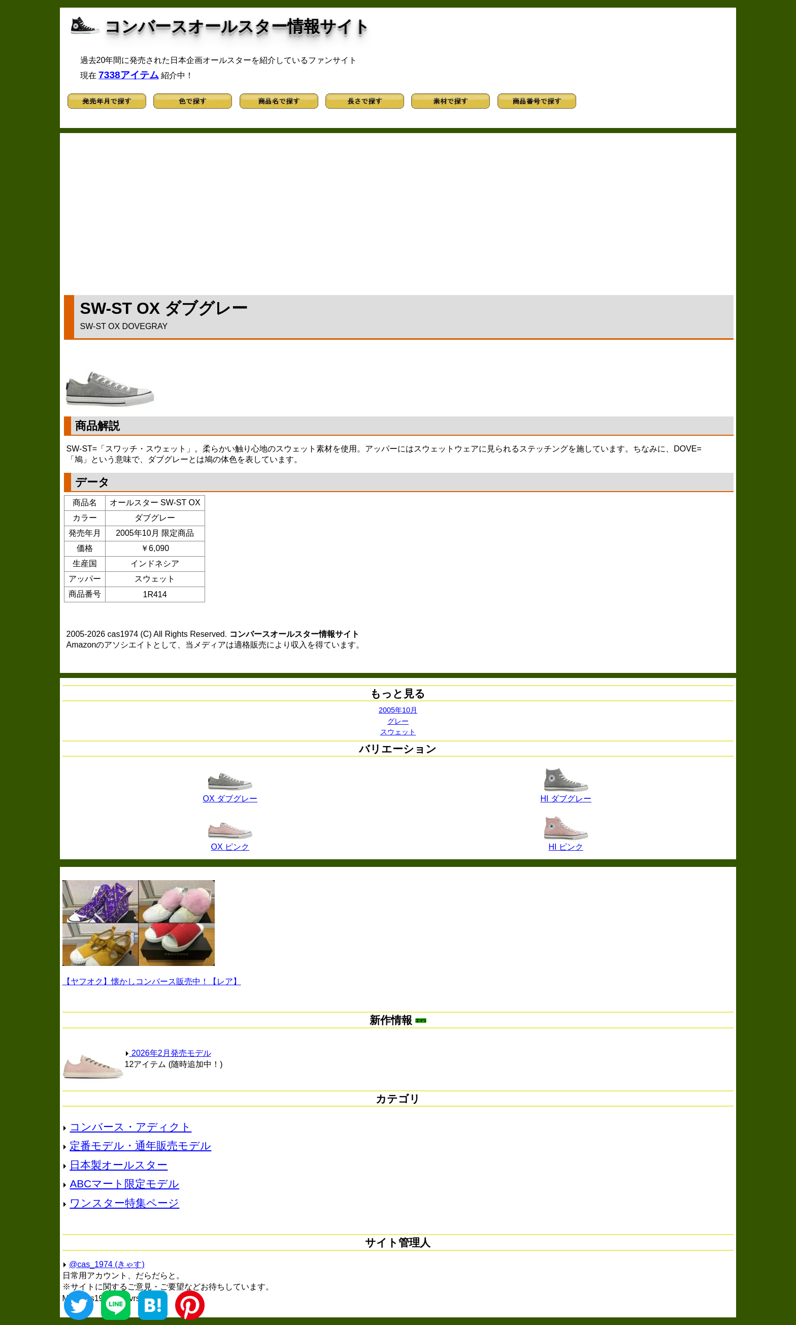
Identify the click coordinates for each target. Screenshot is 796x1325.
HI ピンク (566, 843)
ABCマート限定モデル (124, 1183)
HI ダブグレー (565, 795)
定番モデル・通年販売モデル (140, 1145)
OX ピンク (230, 843)
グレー (398, 721)
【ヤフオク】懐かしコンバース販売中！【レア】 (151, 981)
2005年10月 (398, 710)
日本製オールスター (119, 1165)
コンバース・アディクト (130, 1127)
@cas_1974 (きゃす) (107, 1264)
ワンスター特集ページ (124, 1203)
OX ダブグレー (230, 795)
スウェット (398, 732)
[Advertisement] (398, 212)
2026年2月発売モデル (168, 1053)
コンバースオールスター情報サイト (237, 26)
